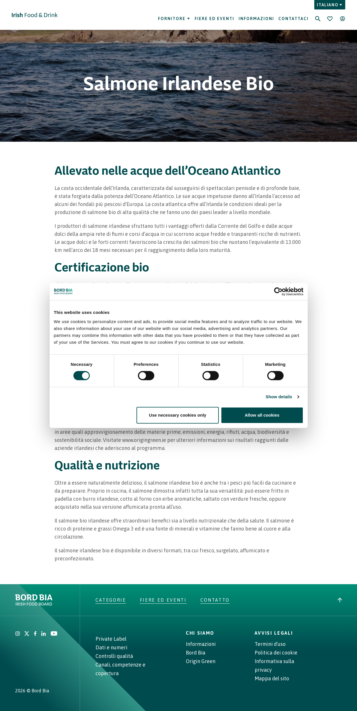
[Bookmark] (330, 18)
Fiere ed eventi (214, 18)
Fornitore (174, 18)
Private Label (110, 639)
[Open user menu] (342, 18)
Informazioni (256, 18)
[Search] (318, 15)
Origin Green (200, 661)
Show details (279, 396)
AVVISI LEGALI (274, 633)
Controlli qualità (114, 656)
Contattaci (293, 18)
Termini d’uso (270, 644)
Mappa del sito (272, 678)
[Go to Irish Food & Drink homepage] (35, 15)
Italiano (330, 5)
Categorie (110, 600)
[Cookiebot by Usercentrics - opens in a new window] (278, 291)
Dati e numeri (111, 647)
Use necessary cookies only (177, 415)
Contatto (215, 600)
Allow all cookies (262, 415)
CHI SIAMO (200, 633)
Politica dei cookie (276, 653)
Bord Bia (195, 653)
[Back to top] (340, 600)
